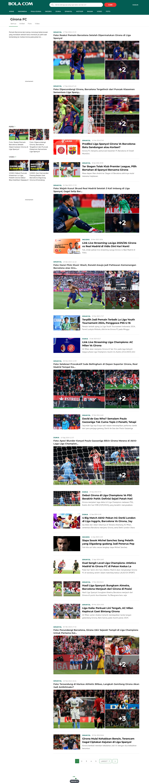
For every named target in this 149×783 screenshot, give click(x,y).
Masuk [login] (135, 5)
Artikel (22, 24)
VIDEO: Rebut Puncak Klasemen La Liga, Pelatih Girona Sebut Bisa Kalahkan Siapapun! (19, 176)
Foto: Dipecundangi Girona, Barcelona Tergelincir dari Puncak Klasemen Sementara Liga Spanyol (39, 146)
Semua (13, 24)
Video (37, 24)
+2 (122, 69)
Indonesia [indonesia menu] (22, 11)
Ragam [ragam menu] (90, 11)
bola (20, 5)
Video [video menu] (99, 11)
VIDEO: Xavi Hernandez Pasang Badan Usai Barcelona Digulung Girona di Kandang (39, 176)
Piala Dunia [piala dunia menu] (36, 11)
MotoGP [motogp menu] (79, 11)
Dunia (85, 339)
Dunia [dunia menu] (58, 11)
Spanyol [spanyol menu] (68, 11)
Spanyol (57, 32)
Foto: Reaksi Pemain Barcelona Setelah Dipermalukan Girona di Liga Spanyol (18, 145)
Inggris (86, 240)
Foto (30, 24)
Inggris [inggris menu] (48, 11)
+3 (122, 718)
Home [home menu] (11, 11)
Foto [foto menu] (108, 11)
